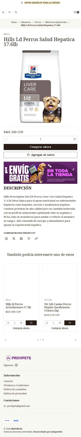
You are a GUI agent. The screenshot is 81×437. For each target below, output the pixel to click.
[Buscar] (16, 12)
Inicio (14, 22)
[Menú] (3, 12)
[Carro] (76, 12)
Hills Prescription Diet (56, 22)
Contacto (8, 381)
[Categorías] (9, 12)
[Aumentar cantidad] (74, 139)
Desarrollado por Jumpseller (47, 432)
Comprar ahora (40, 146)
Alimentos (26, 22)
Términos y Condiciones (16, 385)
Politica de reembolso (15, 389)
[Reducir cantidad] (6, 139)
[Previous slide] (5, 339)
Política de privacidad (15, 393)
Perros (38, 22)
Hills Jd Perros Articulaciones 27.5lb (18, 317)
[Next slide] (75, 339)
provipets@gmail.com (17, 406)
